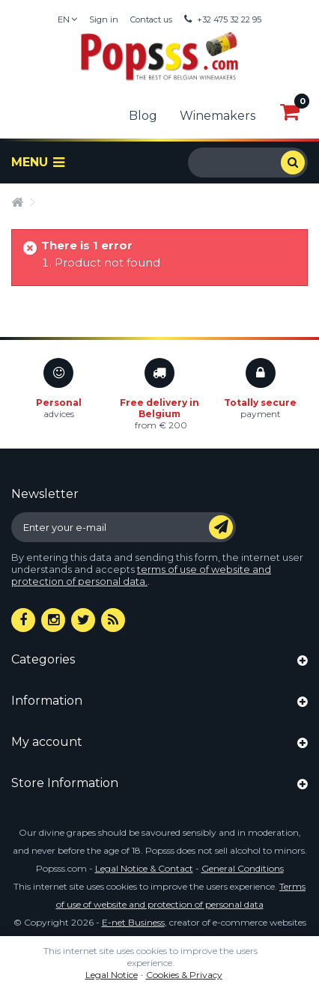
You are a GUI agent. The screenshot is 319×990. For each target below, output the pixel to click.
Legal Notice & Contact (144, 868)
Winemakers (217, 116)
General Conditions (242, 868)
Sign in (103, 19)
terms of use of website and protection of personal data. (141, 575)
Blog (143, 116)
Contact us (151, 19)
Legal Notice (111, 974)
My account (46, 742)
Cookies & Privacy (184, 974)
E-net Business (133, 922)
